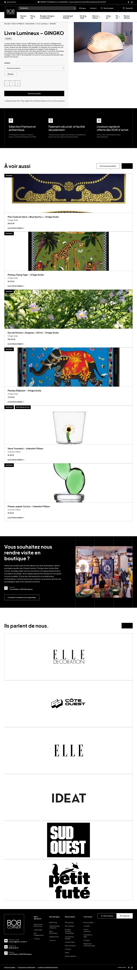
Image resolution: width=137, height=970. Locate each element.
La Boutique (38, 930)
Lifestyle (108, 17)
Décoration (30, 23)
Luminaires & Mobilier (68, 17)
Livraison (87, 940)
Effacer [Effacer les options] (10, 74)
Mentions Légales (9, 967)
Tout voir (52, 940)
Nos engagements (39, 934)
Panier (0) (128, 8)
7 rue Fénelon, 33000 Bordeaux (20, 954)
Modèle (7, 63)
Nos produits (70, 917)
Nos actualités (89, 922)
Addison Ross (54, 937)
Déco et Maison (95, 17)
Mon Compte (107, 8)
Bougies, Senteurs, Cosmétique (47, 17)
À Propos (82, 8)
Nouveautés (23, 17)
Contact (93, 8)
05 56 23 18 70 (11, 2)
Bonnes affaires (127, 17)
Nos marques (54, 917)
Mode (117, 17)
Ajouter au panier (34, 93)
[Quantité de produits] (12, 83)
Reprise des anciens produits (89, 945)
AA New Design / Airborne (54, 927)
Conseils (87, 926)
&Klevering (53, 922)
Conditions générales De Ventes (48, 967)
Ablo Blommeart (53, 932)
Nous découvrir (37, 918)
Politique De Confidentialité (26, 967)
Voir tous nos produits (108, 166)
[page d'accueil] (10, 12)
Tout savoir (88, 917)
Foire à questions (87, 930)
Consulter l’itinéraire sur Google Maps (22, 597)
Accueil (7, 23)
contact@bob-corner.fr (17, 942)
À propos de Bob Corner (38, 925)
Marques (32, 17)
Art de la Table (83, 17)
